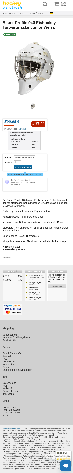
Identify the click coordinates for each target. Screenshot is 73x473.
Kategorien (7, 13)
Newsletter (8, 364)
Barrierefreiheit (10, 391)
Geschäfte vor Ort (12, 353)
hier (26, 462)
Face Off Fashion (12, 412)
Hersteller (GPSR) (15, 249)
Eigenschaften (13, 246)
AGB (5, 385)
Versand (22, 129)
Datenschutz (9, 383)
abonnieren (57, 286)
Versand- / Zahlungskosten (17, 337)
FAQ (5, 358)
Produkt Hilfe (9, 340)
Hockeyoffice (9, 407)
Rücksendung (10, 361)
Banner (6, 367)
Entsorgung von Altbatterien (17, 369)
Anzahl (8, 162)
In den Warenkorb (23, 167)
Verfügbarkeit (10, 334)
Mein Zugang (37, 13)
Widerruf (7, 388)
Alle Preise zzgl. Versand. (13, 429)
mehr (5, 415)
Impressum (8, 394)
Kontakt (7, 356)
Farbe (8, 157)
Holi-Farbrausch (11, 409)
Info (21, 13)
